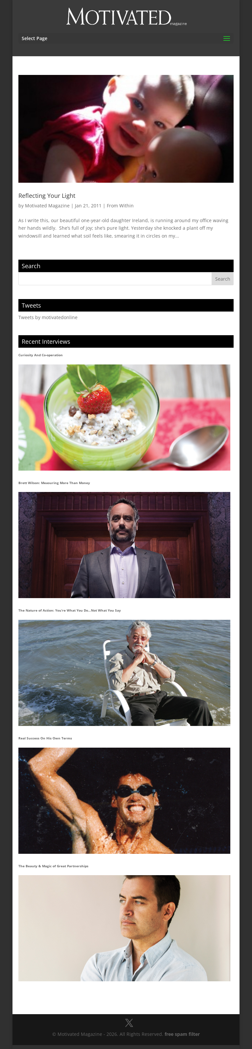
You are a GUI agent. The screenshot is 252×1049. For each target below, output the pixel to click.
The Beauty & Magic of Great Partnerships (53, 866)
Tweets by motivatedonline (48, 317)
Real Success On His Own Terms (45, 738)
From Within (120, 205)
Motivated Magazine (47, 205)
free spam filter (182, 1034)
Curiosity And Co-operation (40, 355)
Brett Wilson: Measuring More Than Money (54, 482)
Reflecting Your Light (46, 195)
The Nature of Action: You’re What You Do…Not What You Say (69, 610)
